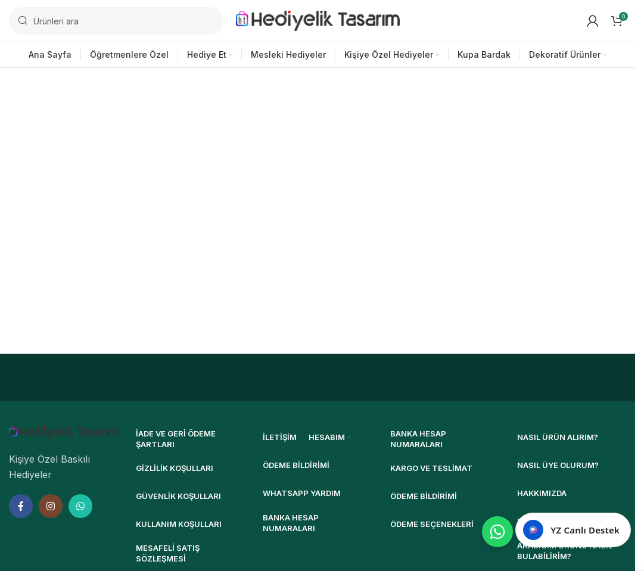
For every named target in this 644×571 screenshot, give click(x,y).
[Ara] (116, 21)
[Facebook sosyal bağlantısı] (21, 506)
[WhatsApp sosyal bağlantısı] (80, 506)
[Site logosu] (318, 20)
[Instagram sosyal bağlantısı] (51, 506)
